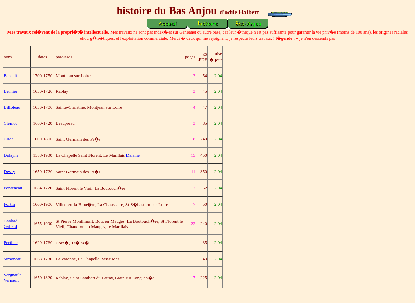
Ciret (8, 139)
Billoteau (12, 107)
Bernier (10, 91)
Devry (9, 171)
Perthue (11, 242)
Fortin (9, 204)
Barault (10, 75)
